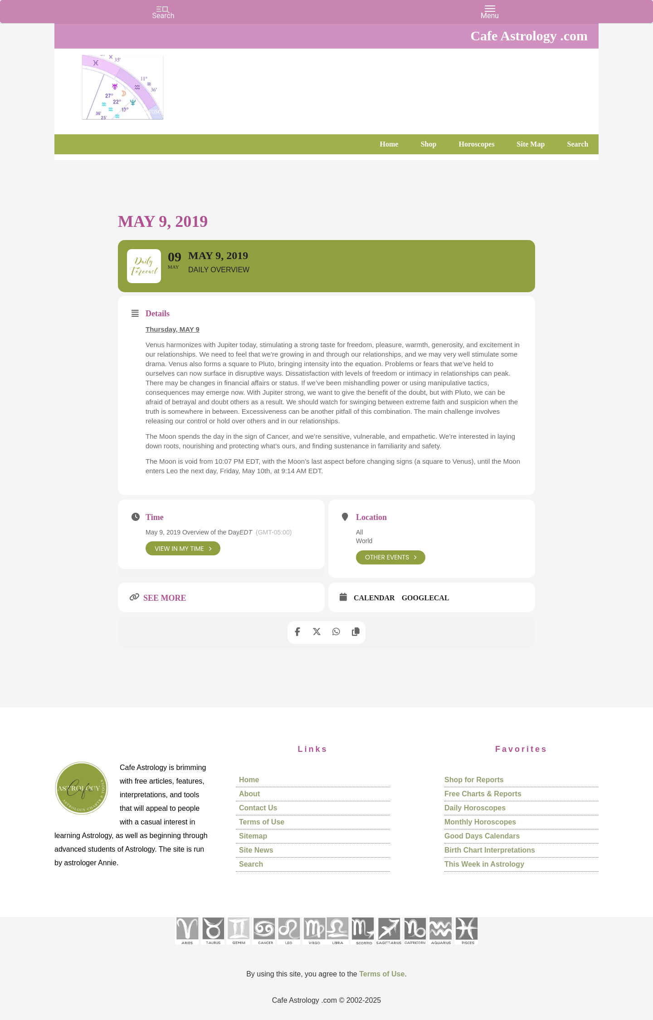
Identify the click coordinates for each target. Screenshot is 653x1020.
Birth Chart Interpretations (489, 850)
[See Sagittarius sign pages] (389, 947)
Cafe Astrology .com (150, 84)
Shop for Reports (474, 780)
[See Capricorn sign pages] (415, 947)
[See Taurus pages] (212, 947)
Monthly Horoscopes (480, 822)
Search (251, 864)
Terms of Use (261, 822)
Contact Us (258, 808)
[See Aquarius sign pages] (440, 947)
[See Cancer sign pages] (263, 947)
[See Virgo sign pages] (314, 947)
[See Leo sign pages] (288, 947)
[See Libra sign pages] (337, 947)
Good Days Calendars (482, 836)
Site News (256, 850)
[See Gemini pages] (238, 947)
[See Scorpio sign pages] (362, 947)
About (249, 794)
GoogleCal (425, 598)
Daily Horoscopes (475, 808)
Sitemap (253, 836)
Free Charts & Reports (482, 794)
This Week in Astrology (484, 864)
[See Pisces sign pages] (466, 947)
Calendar (374, 598)
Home (249, 780)
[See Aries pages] (187, 947)
